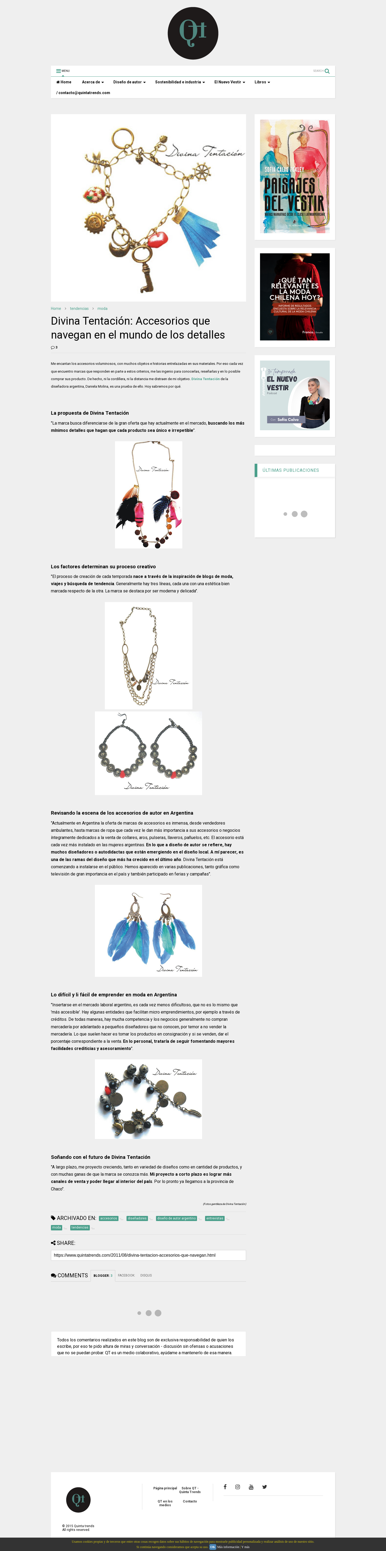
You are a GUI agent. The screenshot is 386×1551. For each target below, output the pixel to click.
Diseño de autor (129, 82)
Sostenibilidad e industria (180, 82)
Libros (262, 82)
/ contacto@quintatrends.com (83, 93)
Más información (228, 1547)
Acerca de (93, 82)
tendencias (79, 308)
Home (63, 82)
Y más (245, 1547)
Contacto (190, 1501)
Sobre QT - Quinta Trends (190, 1490)
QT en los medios (165, 1503)
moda (102, 308)
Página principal (165, 1488)
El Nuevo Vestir (229, 82)
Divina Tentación (205, 379)
